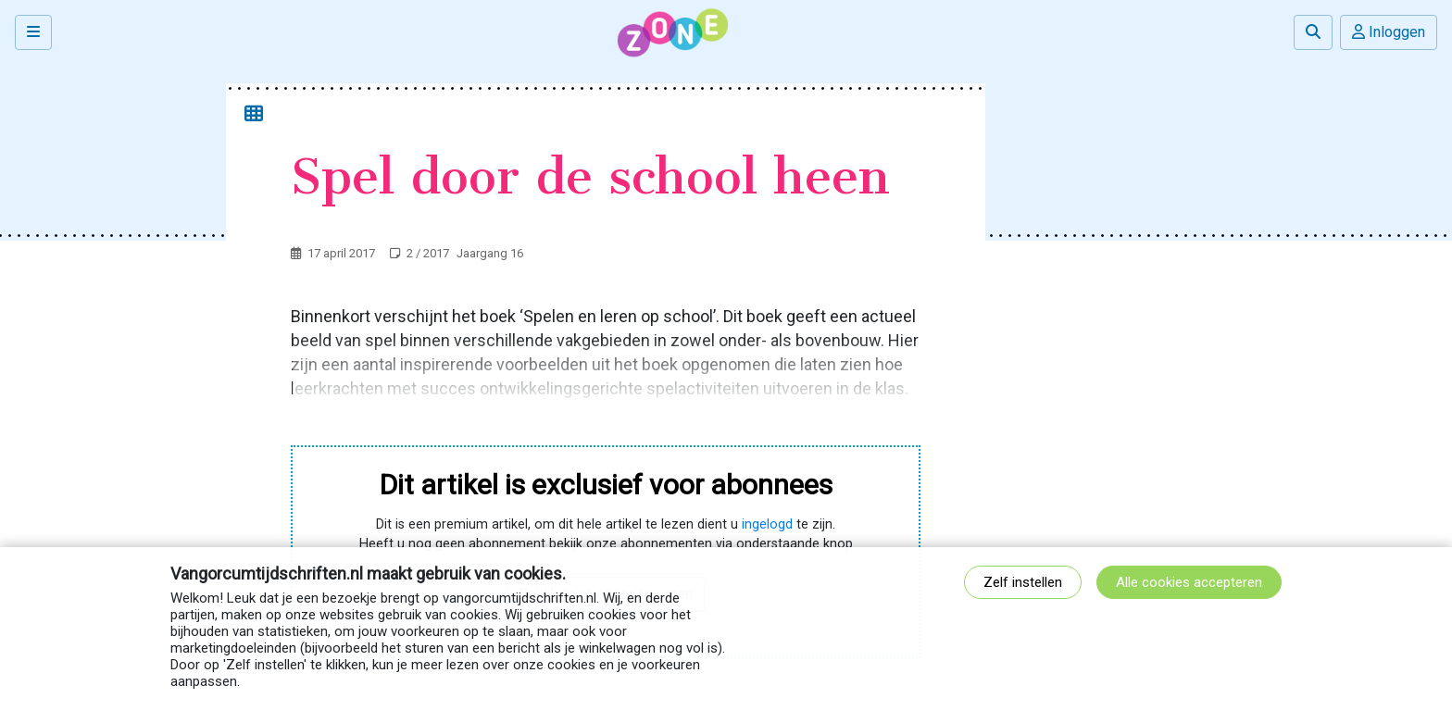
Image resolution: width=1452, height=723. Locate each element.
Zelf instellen (1022, 582)
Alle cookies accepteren (1189, 582)
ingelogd (767, 524)
